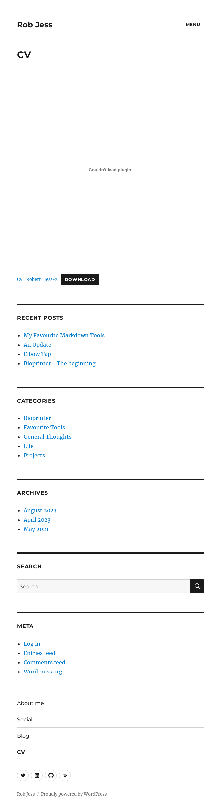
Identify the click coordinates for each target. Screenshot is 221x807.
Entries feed (39, 653)
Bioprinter (37, 418)
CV (21, 752)
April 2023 (37, 519)
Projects (34, 455)
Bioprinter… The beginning (60, 363)
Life (29, 446)
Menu (193, 24)
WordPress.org (43, 671)
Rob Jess (34, 24)
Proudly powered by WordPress (74, 794)
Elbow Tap (37, 354)
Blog (23, 736)
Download (80, 279)
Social (24, 719)
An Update (37, 344)
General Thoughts (48, 436)
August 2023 (40, 510)
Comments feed (44, 662)
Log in (32, 643)
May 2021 (36, 529)
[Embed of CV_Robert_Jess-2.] (110, 170)
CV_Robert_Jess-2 (37, 279)
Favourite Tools (44, 427)
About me (30, 703)
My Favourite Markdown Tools (64, 335)
